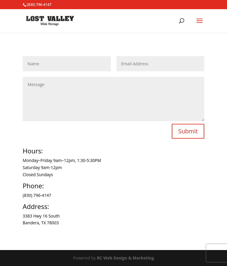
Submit (188, 131)
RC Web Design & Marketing (125, 258)
